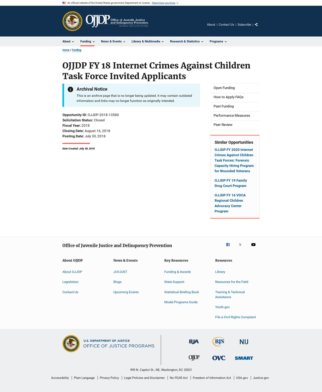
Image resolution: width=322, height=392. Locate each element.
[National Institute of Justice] (244, 345)
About (211, 24)
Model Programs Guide (181, 302)
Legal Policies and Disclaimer (144, 378)
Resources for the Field (231, 282)
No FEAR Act (179, 378)
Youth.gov (222, 307)
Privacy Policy (109, 378)
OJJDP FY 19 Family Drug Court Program (231, 183)
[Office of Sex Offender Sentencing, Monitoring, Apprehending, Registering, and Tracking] (244, 360)
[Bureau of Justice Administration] (194, 345)
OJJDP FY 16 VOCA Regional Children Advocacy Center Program (230, 203)
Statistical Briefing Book (181, 292)
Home (65, 49)
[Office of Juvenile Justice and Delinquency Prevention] (194, 361)
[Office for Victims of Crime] (218, 361)
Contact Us (226, 24)
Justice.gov (261, 378)
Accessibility (60, 378)
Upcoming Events (126, 292)
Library (220, 272)
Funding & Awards (177, 272)
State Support (174, 282)
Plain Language (84, 378)
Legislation (70, 282)
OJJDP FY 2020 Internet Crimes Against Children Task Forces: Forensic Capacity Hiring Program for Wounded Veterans (234, 160)
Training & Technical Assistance (230, 294)
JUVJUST (120, 272)
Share (259, 27)
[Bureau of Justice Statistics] (219, 347)
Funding (76, 49)
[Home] (117, 21)
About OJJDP (72, 272)
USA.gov (242, 378)
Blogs (117, 282)
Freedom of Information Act (212, 378)
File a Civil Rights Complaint (235, 317)
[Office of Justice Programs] (72, 21)
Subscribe (244, 24)
